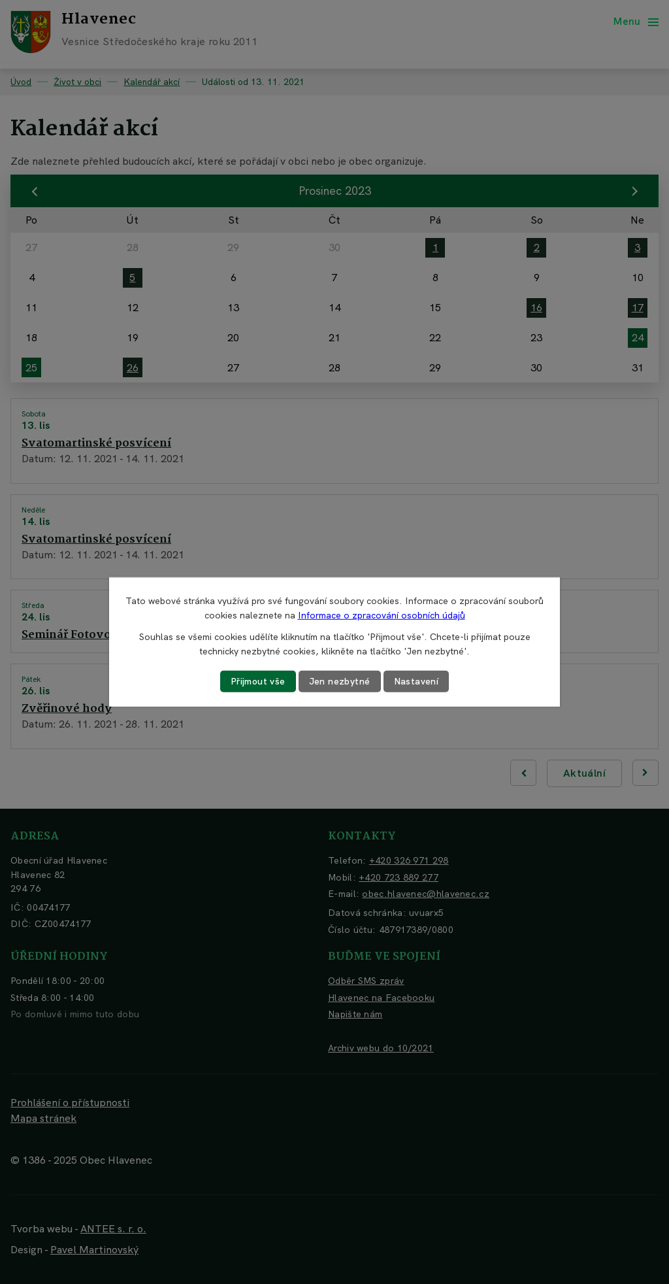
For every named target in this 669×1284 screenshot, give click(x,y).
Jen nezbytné (339, 681)
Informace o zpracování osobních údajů (381, 615)
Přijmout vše (258, 681)
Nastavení (416, 681)
